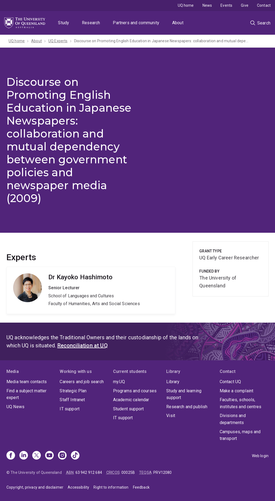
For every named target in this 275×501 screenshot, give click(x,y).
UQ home (186, 5)
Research (91, 22)
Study (63, 22)
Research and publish (186, 406)
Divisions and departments (233, 419)
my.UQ (119, 381)
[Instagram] (62, 456)
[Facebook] (10, 456)
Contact (264, 5)
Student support (128, 408)
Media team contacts (26, 381)
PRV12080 (162, 472)
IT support (69, 408)
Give (244, 5)
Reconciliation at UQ (82, 345)
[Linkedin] (23, 456)
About (177, 22)
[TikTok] (75, 456)
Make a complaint (237, 390)
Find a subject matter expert (26, 394)
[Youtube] (49, 456)
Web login (260, 456)
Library (172, 381)
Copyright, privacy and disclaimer (34, 487)
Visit (170, 415)
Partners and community (136, 22)
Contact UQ (230, 381)
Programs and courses (135, 390)
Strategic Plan (73, 390)
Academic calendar (131, 399)
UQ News (15, 406)
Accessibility (78, 487)
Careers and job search (82, 381)
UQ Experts (58, 41)
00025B (128, 472)
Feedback (141, 487)
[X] (36, 456)
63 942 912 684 (88, 472)
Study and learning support (183, 394)
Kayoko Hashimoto (91, 290)
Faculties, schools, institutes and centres (241, 403)
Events (226, 5)
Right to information (110, 487)
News (207, 5)
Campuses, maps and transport (240, 435)
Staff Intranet (72, 399)
